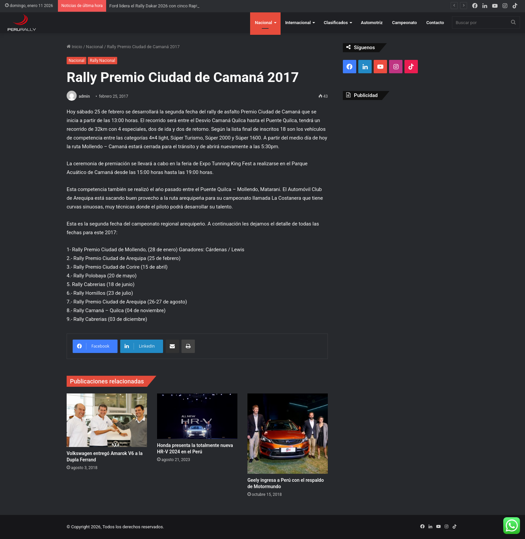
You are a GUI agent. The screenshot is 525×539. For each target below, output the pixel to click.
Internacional (298, 22)
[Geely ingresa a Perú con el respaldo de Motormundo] (287, 433)
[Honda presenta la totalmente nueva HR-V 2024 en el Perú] (197, 416)
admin (84, 96)
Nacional (263, 22)
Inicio (74, 46)
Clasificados (336, 22)
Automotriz (372, 22)
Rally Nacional (102, 60)
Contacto (435, 22)
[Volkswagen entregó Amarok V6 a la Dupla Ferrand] (107, 420)
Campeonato (404, 22)
